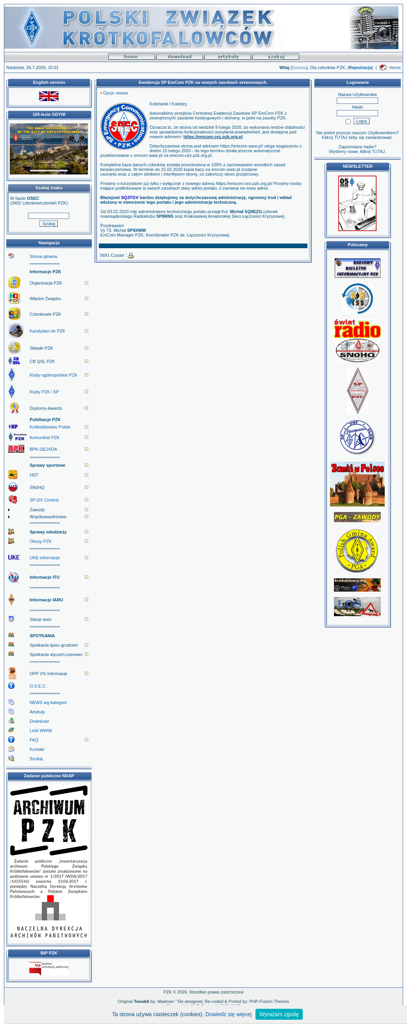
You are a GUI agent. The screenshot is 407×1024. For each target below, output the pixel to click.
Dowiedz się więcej (228, 1014)
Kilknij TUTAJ (334, 137)
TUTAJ (378, 151)
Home (395, 67)
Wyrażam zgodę (279, 1014)
